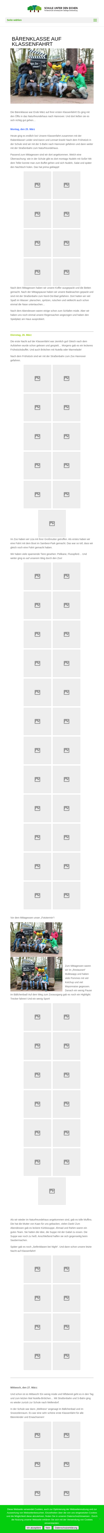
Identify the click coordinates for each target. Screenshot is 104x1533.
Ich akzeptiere (34, 1527)
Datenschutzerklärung (66, 1527)
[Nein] (99, 1519)
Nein (48, 1527)
